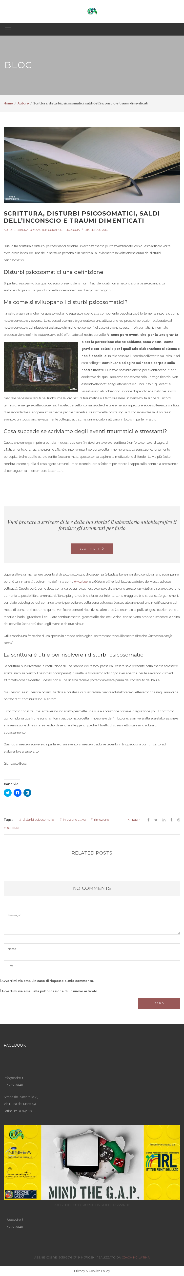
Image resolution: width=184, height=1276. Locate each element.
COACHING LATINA (136, 1257)
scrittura (13, 827)
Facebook (15, 1045)
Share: (134, 820)
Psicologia (71, 230)
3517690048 (13, 1227)
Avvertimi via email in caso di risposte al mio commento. (47, 981)
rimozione (81, 581)
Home (8, 103)
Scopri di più (92, 548)
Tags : (8, 819)
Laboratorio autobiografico (39, 230)
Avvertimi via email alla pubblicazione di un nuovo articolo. (49, 991)
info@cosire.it (13, 1078)
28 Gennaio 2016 (96, 230)
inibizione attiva (74, 819)
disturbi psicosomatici (39, 819)
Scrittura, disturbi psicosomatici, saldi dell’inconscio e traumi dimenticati (82, 217)
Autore (23, 103)
